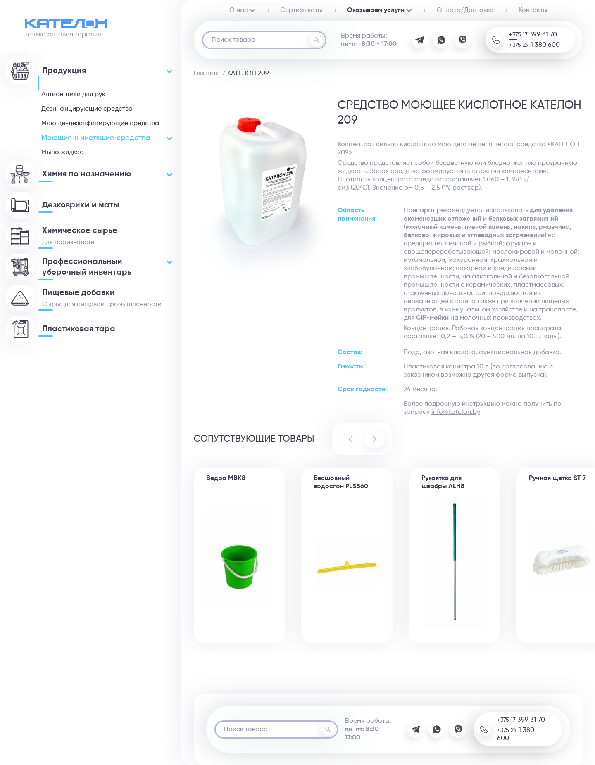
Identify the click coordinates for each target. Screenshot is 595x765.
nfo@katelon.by (456, 412)
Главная (206, 73)
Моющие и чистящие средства (106, 138)
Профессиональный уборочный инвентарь (107, 267)
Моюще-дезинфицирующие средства (100, 123)
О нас (242, 10)
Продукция (107, 71)
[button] (374, 439)
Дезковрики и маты (80, 205)
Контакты (533, 10)
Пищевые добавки (78, 293)
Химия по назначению (107, 174)
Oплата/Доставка (465, 10)
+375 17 (533, 34)
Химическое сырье (79, 231)
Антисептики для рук (73, 94)
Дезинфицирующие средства (87, 109)
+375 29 (534, 45)
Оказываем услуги (379, 10)
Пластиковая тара (78, 329)
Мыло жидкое (62, 152)
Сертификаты (301, 10)
